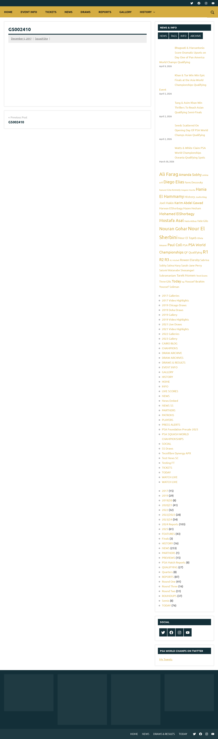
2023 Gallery (169, 338)
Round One (169, 581)
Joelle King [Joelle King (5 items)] (201, 196)
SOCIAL (166, 443)
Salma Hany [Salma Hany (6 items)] (174, 265)
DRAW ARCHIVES (172, 357)
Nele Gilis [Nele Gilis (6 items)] (202, 220)
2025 (165, 529)
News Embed (170, 400)
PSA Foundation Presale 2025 (180, 429)
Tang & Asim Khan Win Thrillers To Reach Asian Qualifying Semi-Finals (189, 107)
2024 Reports (170, 524)
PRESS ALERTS (171, 424)
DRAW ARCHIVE (172, 352)
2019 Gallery (169, 314)
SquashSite (41, 38)
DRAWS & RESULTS (173, 362)
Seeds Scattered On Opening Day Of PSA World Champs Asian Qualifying (191, 130)
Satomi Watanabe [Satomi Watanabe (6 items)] (169, 270)
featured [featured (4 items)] (162, 190)
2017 (165, 490)
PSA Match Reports (173, 562)
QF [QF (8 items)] (186, 252)
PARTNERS (168, 410)
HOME (8, 12)
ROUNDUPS (169, 595)
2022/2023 (168, 514)
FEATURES (168, 533)
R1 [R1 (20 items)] (205, 252)
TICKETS (50, 12)
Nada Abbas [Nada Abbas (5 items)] (190, 221)
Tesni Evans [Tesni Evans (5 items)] (201, 275)
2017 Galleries (170, 295)
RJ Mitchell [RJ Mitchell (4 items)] (174, 260)
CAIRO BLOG (169, 343)
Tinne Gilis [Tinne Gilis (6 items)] (165, 281)
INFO (183, 35)
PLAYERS (167, 419)
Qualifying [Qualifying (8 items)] (195, 252)
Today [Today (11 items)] (176, 281)
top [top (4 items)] (183, 281)
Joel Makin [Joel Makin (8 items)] (166, 203)
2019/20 (167, 500)
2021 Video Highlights (175, 329)
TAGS (174, 35)
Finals (165, 538)
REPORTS (105, 12)
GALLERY (125, 12)
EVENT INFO (29, 12)
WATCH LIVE (169, 477)
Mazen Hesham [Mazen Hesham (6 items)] (192, 208)
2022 (165, 509)
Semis (165, 600)
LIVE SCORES (170, 391)
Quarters (167, 572)
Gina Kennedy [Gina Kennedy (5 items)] (174, 189)
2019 (165, 495)
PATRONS (168, 415)
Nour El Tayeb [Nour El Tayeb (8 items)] (187, 238)
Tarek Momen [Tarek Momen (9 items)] (186, 275)
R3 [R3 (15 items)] (167, 259)
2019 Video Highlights (175, 319)
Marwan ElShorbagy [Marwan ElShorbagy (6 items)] (171, 208)
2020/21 (167, 505)
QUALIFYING (170, 567)
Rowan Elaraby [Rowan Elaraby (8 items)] (190, 260)
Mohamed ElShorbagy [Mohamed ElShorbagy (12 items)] (176, 213)
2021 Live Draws (172, 324)
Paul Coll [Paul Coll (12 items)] (175, 244)
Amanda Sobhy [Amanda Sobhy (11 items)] (190, 174)
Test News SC (170, 458)
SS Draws (167, 448)
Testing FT (168, 462)
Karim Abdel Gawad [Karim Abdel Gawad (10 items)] (188, 203)
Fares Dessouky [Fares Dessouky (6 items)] (194, 182)
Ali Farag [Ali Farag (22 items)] (168, 174)
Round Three (170, 586)
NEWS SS (167, 405)
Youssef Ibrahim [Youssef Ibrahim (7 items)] (195, 281)
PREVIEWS (168, 557)
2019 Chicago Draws (174, 305)
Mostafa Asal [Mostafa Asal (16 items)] (171, 220)
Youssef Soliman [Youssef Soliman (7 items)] (169, 286)
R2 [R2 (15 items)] (161, 259)
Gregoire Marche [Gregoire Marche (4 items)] (188, 190)
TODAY (166, 472)
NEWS (68, 12)
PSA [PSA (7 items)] (185, 245)
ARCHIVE (195, 35)
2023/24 (167, 519)
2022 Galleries (170, 333)
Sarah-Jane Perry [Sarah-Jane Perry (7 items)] (191, 265)
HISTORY (147, 12)
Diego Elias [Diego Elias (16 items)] (174, 181)
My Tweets (165, 659)
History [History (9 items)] (190, 196)
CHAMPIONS (170, 348)
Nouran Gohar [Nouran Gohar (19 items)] (173, 228)
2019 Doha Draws (172, 309)
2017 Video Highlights (175, 300)
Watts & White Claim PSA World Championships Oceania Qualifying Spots (190, 152)
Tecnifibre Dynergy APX (176, 453)
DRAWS (85, 12)
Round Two (168, 591)
